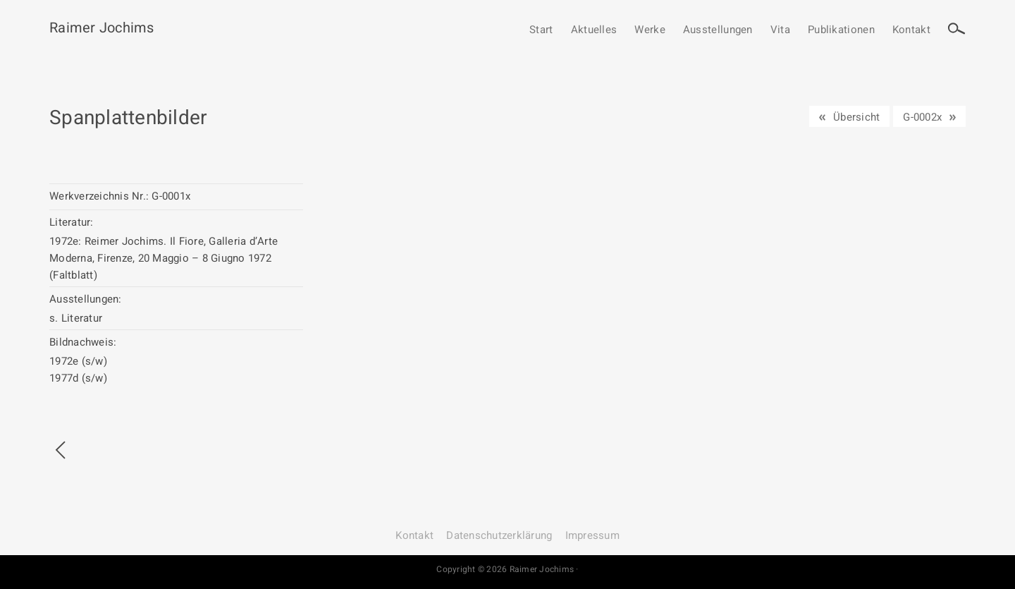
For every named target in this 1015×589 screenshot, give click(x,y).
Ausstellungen (718, 30)
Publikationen (841, 30)
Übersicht (856, 117)
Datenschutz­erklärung (499, 535)
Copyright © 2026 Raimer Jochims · (507, 569)
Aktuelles (594, 30)
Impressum (592, 535)
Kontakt (911, 30)
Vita (780, 30)
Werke (649, 30)
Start (541, 30)
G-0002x (922, 117)
